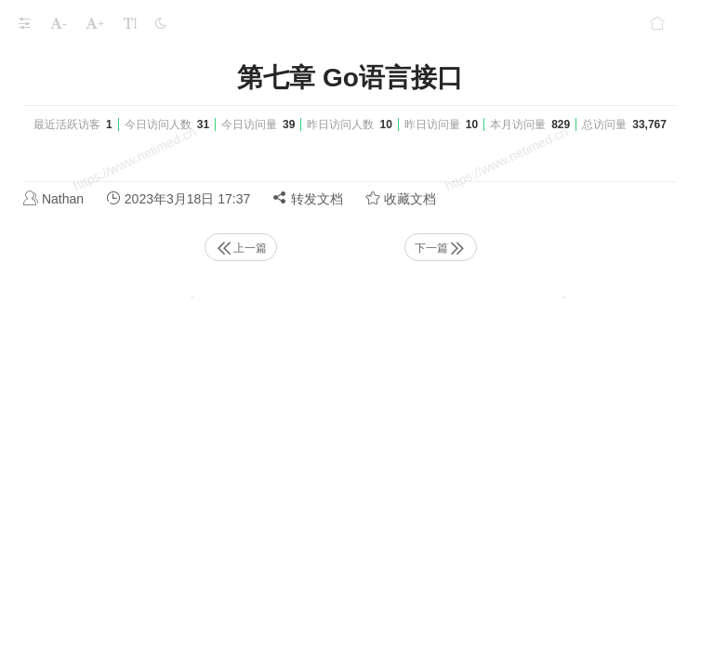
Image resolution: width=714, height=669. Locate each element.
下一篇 (441, 248)
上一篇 (241, 248)
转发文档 (307, 198)
